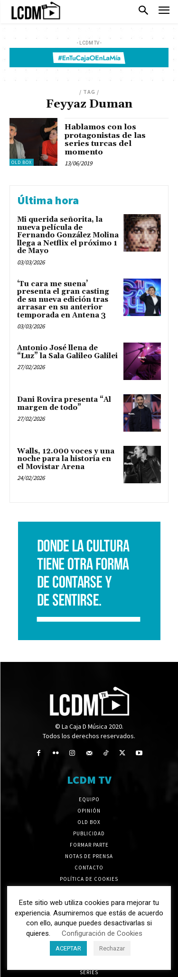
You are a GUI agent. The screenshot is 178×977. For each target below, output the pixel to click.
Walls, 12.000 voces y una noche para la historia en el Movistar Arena (65, 459)
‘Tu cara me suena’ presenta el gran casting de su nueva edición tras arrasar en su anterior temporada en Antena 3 (63, 300)
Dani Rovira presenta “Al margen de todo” (64, 403)
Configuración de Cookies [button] (102, 933)
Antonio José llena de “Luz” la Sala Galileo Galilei (67, 352)
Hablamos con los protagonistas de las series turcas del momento (105, 139)
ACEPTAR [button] (68, 948)
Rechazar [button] (112, 948)
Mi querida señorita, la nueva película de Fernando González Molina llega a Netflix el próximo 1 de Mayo (68, 235)
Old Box (21, 162)
